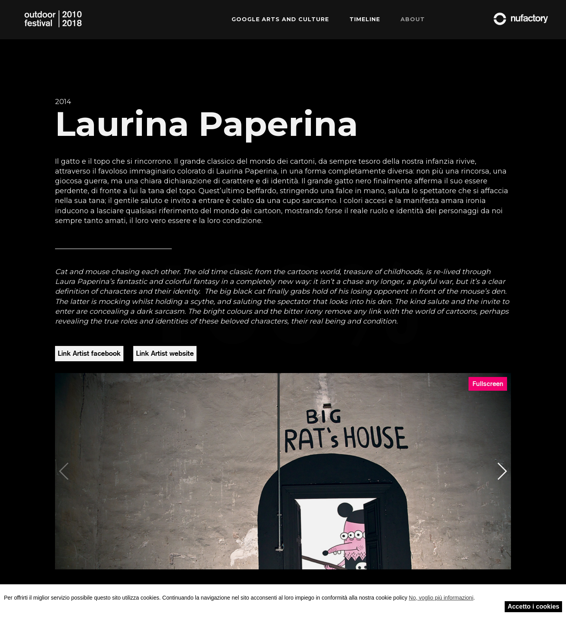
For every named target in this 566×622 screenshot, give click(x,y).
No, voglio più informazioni (441, 598)
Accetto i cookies (533, 606)
